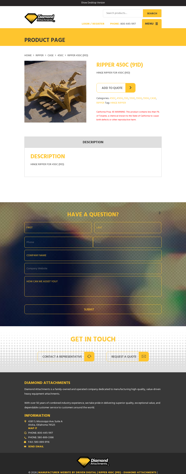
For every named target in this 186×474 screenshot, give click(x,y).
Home (28, 55)
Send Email (36, 446)
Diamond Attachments (47, 383)
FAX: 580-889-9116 (38, 442)
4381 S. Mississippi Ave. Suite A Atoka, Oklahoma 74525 (95, 425)
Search (152, 13)
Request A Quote (123, 357)
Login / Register (93, 24)
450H (120, 98)
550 (126, 98)
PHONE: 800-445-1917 (40, 433)
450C (60, 55)
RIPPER (40, 55)
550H (146, 98)
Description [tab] (93, 142)
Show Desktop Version (93, 3)
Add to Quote (112, 88)
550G (139, 98)
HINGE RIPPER (118, 103)
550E (132, 98)
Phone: (123, 24)
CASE (51, 55)
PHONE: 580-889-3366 (41, 437)
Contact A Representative (62, 357)
